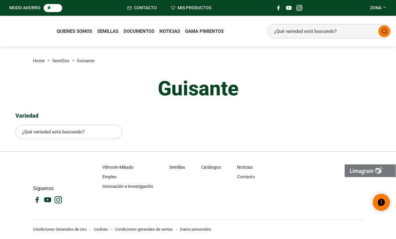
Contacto (246, 176)
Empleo (109, 176)
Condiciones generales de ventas (144, 229)
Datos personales (195, 229)
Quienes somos (74, 31)
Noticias (169, 31)
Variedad (26, 115)
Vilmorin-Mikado (118, 167)
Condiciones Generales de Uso (60, 229)
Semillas (107, 31)
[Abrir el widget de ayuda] (381, 202)
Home (39, 61)
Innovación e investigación (127, 186)
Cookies (101, 229)
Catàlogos (211, 167)
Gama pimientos (204, 31)
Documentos (138, 31)
